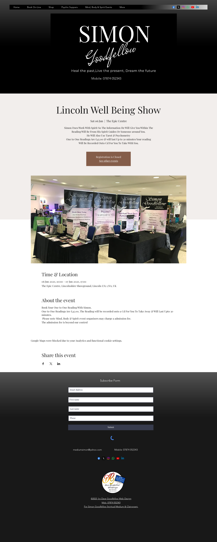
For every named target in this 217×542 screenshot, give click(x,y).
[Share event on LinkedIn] (58, 363)
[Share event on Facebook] (43, 363)
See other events (108, 160)
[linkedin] (188, 7)
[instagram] (183, 7)
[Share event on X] (50, 363)
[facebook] (173, 7)
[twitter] (178, 7)
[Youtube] (192, 7)
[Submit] (110, 427)
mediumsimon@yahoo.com (87, 449)
